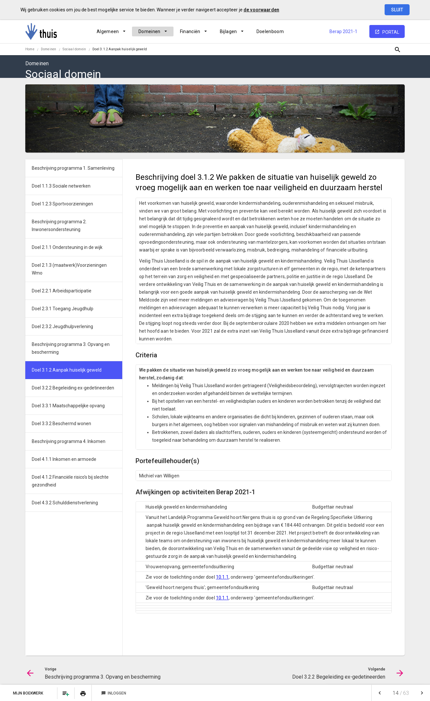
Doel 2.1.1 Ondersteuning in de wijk (67, 247)
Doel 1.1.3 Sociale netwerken (61, 186)
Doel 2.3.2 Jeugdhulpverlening (62, 326)
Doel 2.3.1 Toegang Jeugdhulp (62, 308)
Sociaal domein (74, 49)
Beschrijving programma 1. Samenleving (73, 168)
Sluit (397, 9)
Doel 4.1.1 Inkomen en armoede (64, 459)
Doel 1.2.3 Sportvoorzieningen (62, 203)
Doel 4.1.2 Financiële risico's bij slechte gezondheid (70, 480)
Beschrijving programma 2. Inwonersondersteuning (59, 225)
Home (29, 49)
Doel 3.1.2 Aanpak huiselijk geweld (119, 49)
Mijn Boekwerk (28, 693)
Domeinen (149, 31)
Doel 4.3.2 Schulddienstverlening (65, 502)
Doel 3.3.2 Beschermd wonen (61, 423)
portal (390, 32)
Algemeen (108, 31)
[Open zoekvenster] (397, 50)
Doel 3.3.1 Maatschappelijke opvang (68, 405)
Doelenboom (270, 31)
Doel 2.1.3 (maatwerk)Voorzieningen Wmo (69, 269)
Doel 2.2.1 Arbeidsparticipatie (61, 290)
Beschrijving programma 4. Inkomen (68, 441)
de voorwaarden (261, 9)
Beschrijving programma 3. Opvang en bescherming (71, 348)
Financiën (190, 31)
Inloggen (113, 693)
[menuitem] (111, 31)
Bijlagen (228, 31)
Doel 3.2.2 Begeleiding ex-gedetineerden (73, 387)
